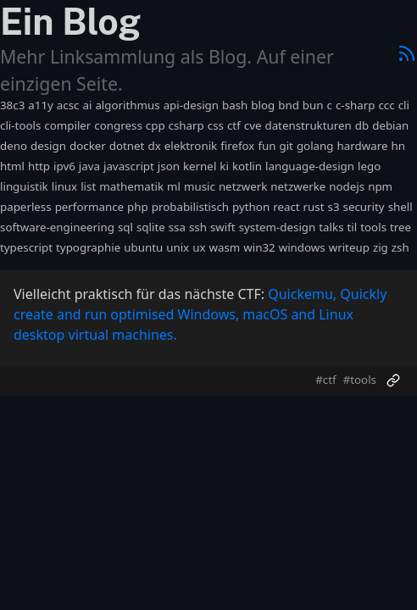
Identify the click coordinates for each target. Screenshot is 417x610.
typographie (88, 247)
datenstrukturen (307, 125)
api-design (191, 105)
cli (403, 105)
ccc (386, 105)
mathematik (131, 186)
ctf (234, 125)
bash (234, 105)
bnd (288, 105)
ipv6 (64, 166)
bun (313, 105)
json (169, 166)
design (48, 145)
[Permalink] (393, 380)
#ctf (325, 379)
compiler (67, 125)
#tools (359, 379)
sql (125, 227)
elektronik (191, 145)
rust (314, 206)
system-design (277, 227)
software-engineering (57, 227)
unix (177, 247)
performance (89, 206)
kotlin (247, 166)
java (89, 166)
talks (331, 227)
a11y (40, 105)
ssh (198, 227)
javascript (128, 166)
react (286, 206)
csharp (186, 125)
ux (198, 247)
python (251, 206)
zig (380, 247)
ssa (177, 227)
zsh (400, 247)
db (362, 125)
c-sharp (355, 105)
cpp (155, 125)
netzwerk (243, 186)
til (353, 227)
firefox (237, 145)
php (137, 206)
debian (390, 125)
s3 (334, 206)
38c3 (12, 105)
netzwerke (297, 186)
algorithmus (127, 105)
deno (13, 145)
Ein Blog (70, 21)
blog (263, 105)
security (364, 206)
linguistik (24, 186)
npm (380, 186)
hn (397, 145)
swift (223, 227)
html (12, 166)
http (39, 166)
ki (224, 166)
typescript (26, 247)
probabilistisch (190, 206)
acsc (68, 105)
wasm (224, 247)
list (88, 186)
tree (400, 227)
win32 (259, 247)
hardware (362, 145)
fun (266, 145)
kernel (199, 166)
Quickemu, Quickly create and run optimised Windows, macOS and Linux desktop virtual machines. (200, 314)
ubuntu (143, 247)
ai (87, 105)
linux (64, 186)
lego (369, 166)
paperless (26, 206)
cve (253, 125)
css (216, 125)
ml (174, 186)
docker (88, 145)
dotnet (127, 145)
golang (315, 145)
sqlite (150, 227)
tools (373, 227)
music (199, 186)
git (285, 145)
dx (153, 145)
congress (118, 125)
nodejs (346, 186)
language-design (309, 166)
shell (400, 206)
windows (302, 247)
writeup (349, 247)
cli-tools (20, 125)
